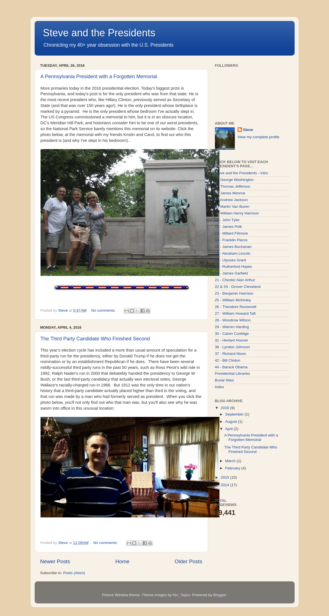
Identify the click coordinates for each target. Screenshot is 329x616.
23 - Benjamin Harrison (234, 293)
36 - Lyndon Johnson (232, 347)
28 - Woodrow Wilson (233, 320)
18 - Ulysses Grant (230, 260)
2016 (225, 408)
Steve (248, 130)
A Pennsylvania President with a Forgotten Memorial (99, 76)
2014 (225, 485)
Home (122, 561)
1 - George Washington (234, 180)
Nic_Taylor (181, 595)
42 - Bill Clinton (227, 360)
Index (219, 387)
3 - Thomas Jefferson (232, 186)
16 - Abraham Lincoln (233, 253)
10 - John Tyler (227, 220)
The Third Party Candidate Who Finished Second (95, 339)
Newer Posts (55, 561)
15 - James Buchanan (233, 247)
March (231, 461)
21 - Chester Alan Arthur (235, 280)
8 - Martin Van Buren (232, 206)
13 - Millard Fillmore (231, 233)
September (235, 414)
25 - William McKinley (233, 300)
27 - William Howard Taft (235, 313)
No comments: (104, 310)
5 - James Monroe (230, 193)
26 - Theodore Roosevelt (235, 307)
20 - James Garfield (231, 273)
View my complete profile (259, 137)
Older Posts (188, 561)
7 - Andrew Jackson (231, 200)
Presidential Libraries (232, 373)
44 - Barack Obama (231, 367)
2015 (225, 477)
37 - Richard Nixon (230, 354)
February (233, 468)
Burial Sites (224, 380)
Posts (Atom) (74, 573)
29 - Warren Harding (232, 327)
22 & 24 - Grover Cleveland (238, 287)
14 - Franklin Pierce (231, 240)
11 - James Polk (228, 227)
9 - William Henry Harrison (237, 213)
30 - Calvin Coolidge (232, 333)
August (231, 421)
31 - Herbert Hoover (231, 340)
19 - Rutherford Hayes (233, 266)
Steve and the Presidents (99, 33)
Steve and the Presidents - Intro (241, 173)
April (229, 429)
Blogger (219, 595)
